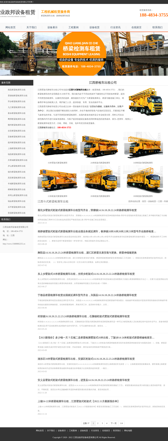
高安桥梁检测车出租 (16, 178)
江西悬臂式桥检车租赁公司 (49, 106)
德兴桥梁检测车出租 (16, 172)
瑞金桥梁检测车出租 (16, 201)
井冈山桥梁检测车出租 (17, 195)
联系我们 (157, 27)
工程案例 (73, 27)
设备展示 (52, 27)
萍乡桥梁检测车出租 (16, 101)
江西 (160, 201)
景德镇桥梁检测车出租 (17, 96)
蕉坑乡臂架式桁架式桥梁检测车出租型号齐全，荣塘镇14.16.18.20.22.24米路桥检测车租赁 (87, 210)
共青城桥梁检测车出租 (17, 160)
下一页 (114, 423)
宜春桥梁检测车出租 (16, 137)
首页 (144, 201)
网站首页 (10, 27)
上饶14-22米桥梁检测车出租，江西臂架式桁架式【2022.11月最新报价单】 (79, 401)
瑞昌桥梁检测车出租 (16, 154)
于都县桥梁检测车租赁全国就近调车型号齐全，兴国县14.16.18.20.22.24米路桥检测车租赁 (87, 295)
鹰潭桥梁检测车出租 (16, 119)
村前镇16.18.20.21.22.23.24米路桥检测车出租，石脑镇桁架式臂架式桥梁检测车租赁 (84, 316)
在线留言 (136, 27)
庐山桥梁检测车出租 (16, 166)
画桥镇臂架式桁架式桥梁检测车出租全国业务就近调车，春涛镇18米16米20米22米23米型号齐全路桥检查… (97, 231)
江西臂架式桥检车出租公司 (49, 90)
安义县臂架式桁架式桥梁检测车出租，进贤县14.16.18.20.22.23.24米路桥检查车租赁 (84, 380)
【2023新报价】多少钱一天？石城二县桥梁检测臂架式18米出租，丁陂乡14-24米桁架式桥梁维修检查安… (96, 337)
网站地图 (128, 431)
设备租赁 (94, 27)
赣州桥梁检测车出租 (16, 125)
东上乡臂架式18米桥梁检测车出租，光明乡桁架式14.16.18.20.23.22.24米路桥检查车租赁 (86, 274)
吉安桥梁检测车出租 (16, 131)
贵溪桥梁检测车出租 (16, 213)
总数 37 (86, 423)
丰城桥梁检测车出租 (16, 184)
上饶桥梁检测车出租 (16, 148)
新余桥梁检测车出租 (16, 113)
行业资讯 (115, 27)
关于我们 (31, 27)
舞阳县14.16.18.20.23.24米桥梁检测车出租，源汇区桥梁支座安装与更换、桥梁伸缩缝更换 (87, 252)
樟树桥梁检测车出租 (16, 189)
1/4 (121, 423)
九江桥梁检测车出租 (16, 107)
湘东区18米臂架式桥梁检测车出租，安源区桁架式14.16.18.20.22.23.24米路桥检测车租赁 (86, 358)
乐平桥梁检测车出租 (16, 207)
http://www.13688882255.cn (14, 244)
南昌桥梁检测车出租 (16, 90)
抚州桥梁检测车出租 (16, 143)
